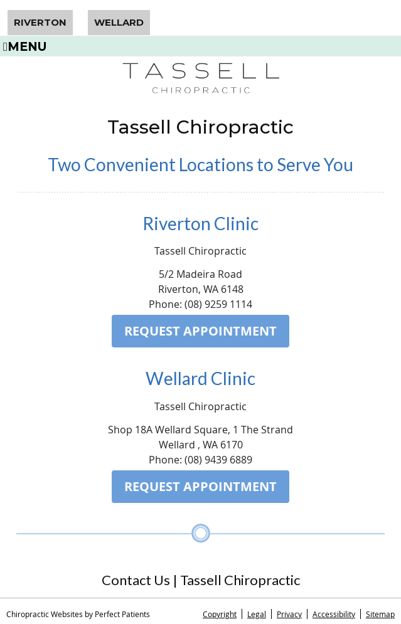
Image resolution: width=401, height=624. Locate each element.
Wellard (119, 22)
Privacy (289, 614)
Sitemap (380, 614)
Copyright (220, 614)
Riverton (40, 22)
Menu (25, 46)
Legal (256, 614)
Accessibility (334, 614)
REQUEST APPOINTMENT (200, 330)
